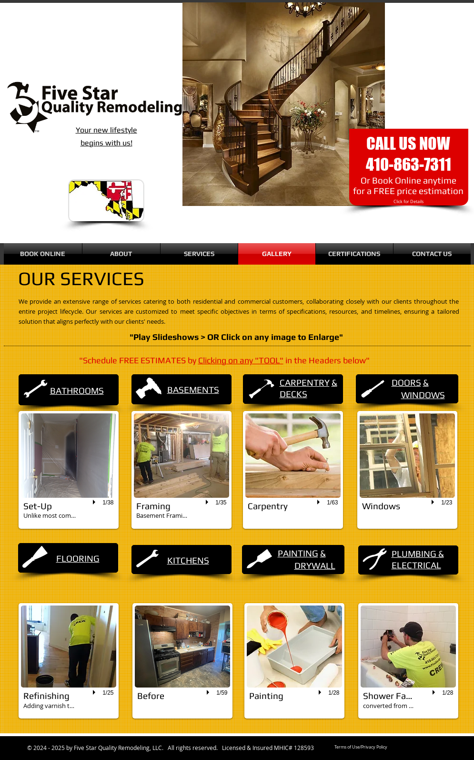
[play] (95, 502)
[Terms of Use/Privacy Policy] (361, 747)
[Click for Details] (408, 201)
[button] (69, 470)
